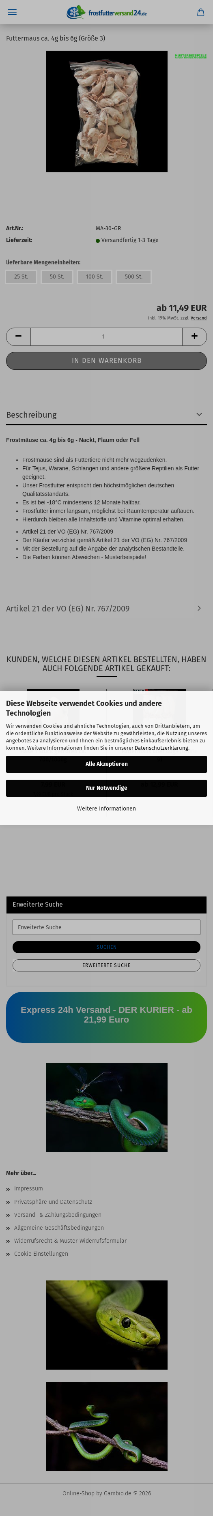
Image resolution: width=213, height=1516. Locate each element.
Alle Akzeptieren (107, 764)
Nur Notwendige (106, 788)
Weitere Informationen (106, 808)
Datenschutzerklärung (161, 748)
